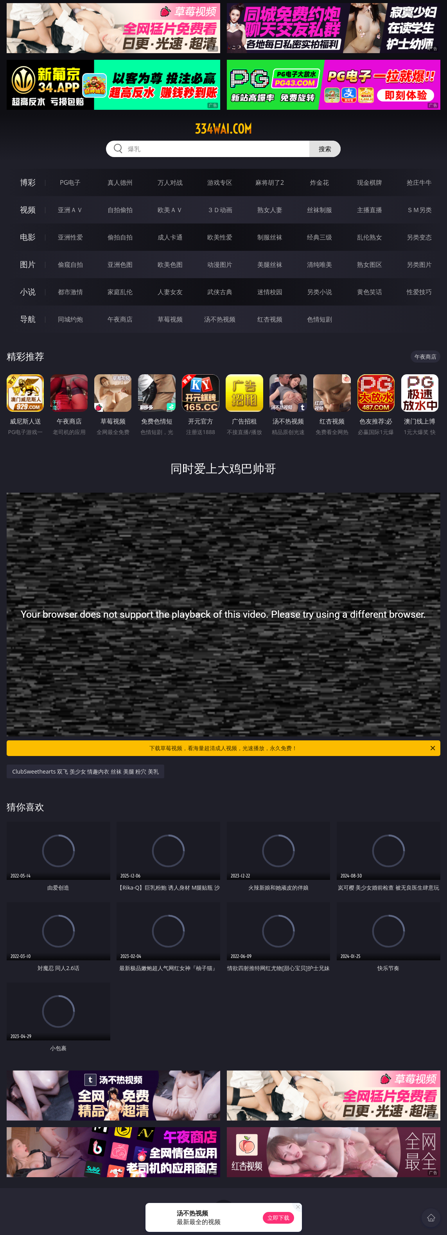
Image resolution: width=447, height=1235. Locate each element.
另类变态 (419, 237)
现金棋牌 (369, 182)
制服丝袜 (269, 237)
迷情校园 (269, 292)
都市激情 (70, 292)
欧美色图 (170, 264)
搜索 (325, 149)
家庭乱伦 (120, 292)
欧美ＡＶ (170, 210)
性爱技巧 (419, 292)
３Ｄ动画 (219, 210)
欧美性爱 (219, 237)
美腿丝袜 (269, 264)
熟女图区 (369, 264)
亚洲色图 (120, 264)
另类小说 (319, 292)
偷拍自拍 (120, 237)
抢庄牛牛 (419, 182)
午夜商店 (120, 319)
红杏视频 (269, 319)
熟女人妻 (269, 210)
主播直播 (369, 210)
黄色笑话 (369, 292)
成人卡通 (170, 237)
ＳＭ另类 (419, 210)
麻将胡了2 (269, 182)
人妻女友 (170, 292)
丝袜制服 (319, 210)
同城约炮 (70, 319)
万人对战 (170, 182)
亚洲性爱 (70, 237)
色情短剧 (319, 319)
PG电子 (70, 182)
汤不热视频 (219, 319)
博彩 (28, 182)
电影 (28, 237)
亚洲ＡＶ (70, 210)
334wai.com (223, 129)
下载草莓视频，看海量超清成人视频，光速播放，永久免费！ (292, 748)
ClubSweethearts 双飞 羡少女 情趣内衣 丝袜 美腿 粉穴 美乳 (85, 771)
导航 (28, 319)
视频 (28, 209)
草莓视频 (170, 319)
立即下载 (278, 1217)
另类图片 (419, 264)
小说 (28, 291)
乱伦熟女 (369, 237)
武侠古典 (219, 292)
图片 (28, 264)
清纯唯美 (319, 264)
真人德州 (120, 182)
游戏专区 (219, 182)
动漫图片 (219, 264)
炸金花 (319, 182)
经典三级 (319, 237)
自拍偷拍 (120, 210)
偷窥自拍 (70, 264)
